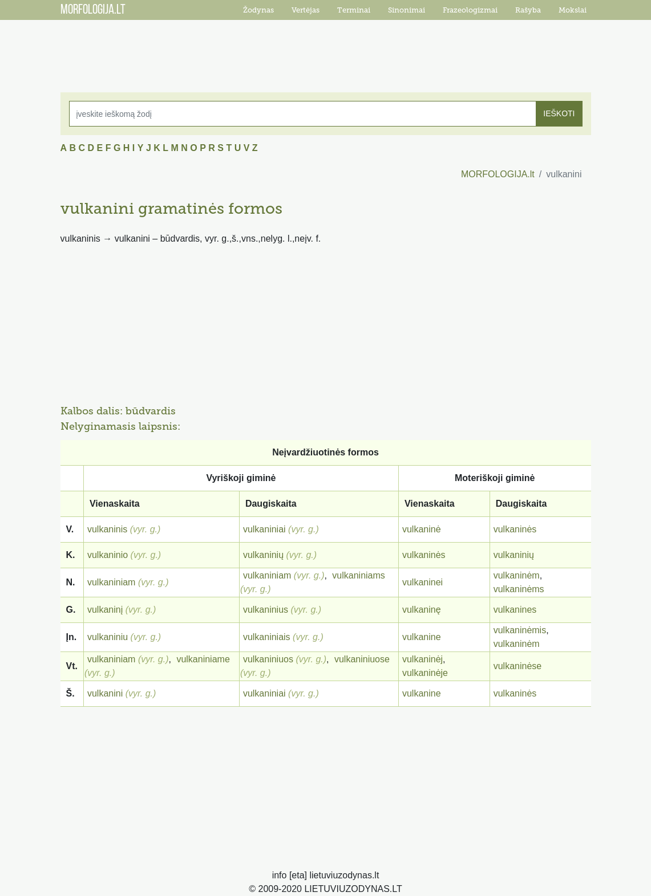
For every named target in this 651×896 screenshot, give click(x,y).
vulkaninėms (519, 589)
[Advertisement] (325, 48)
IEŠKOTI (559, 113)
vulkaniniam (111, 582)
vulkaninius (265, 609)
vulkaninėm (517, 575)
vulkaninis (107, 529)
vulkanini (105, 693)
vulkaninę (421, 609)
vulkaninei (422, 582)
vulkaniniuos (268, 659)
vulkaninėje (425, 673)
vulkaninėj (422, 659)
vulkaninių (263, 555)
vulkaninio (107, 555)
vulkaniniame (202, 659)
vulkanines (515, 609)
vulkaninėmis (520, 630)
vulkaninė (421, 529)
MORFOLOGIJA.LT (93, 10)
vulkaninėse (518, 666)
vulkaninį (105, 609)
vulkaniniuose (362, 659)
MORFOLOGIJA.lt (498, 174)
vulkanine (421, 637)
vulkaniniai (264, 529)
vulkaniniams (358, 575)
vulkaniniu (107, 637)
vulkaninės (515, 529)
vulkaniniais (266, 637)
